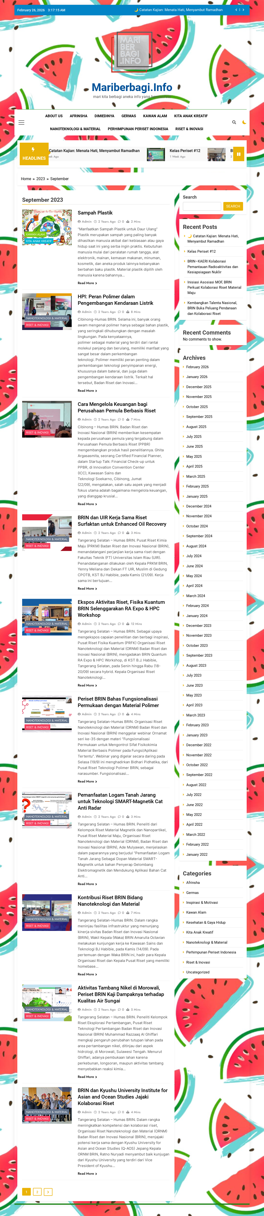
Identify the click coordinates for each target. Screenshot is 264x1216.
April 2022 (194, 824)
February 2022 (197, 844)
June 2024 (194, 566)
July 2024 (193, 556)
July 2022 (193, 795)
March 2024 (195, 596)
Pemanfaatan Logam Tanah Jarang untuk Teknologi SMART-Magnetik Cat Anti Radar (122, 807)
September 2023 (199, 655)
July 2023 (193, 675)
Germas (192, 893)
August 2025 (196, 427)
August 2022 (196, 785)
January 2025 (196, 496)
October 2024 (197, 526)
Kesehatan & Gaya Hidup (205, 922)
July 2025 (193, 436)
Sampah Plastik (96, 213)
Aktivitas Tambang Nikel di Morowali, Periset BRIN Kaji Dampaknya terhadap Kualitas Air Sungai (123, 1000)
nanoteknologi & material (75, 129)
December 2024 (198, 506)
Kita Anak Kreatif (39, 241)
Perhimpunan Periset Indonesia (211, 952)
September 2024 (199, 536)
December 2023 (198, 625)
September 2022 (199, 775)
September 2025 (199, 417)
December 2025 (198, 387)
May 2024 (194, 576)
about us (54, 116)
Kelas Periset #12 (205, 150)
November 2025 (199, 397)
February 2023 (197, 725)
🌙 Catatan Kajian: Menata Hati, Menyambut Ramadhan (178, 10)
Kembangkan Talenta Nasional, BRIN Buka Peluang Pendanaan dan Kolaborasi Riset (212, 308)
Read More (87, 283)
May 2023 (194, 695)
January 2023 (196, 735)
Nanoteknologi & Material (46, 318)
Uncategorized (197, 972)
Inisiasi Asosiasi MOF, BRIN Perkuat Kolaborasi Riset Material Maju (214, 287)
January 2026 (196, 377)
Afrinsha (78, 116)
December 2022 (198, 745)
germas (129, 116)
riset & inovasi (189, 129)
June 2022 (194, 805)
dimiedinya (104, 116)
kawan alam (155, 116)
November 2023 (199, 635)
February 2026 (197, 367)
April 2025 (194, 466)
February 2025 (197, 486)
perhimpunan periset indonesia (138, 129)
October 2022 (197, 765)
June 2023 (194, 685)
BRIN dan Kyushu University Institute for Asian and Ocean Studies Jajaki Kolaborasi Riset (120, 1103)
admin (87, 221)
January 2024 (196, 616)
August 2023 (196, 665)
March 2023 (195, 715)
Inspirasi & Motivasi (202, 902)
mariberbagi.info (132, 87)
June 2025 (194, 446)
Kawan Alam (35, 234)
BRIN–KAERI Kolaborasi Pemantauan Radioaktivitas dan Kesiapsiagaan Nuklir (212, 266)
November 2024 (199, 516)
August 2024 (196, 546)
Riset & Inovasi (37, 325)
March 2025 (195, 476)
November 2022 (199, 755)
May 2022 (194, 815)
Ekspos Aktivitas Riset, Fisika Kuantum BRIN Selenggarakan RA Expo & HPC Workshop (123, 614)
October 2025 (197, 407)
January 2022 (196, 854)
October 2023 (197, 645)
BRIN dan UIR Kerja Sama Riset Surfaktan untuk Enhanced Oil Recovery (114, 523)
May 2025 (194, 456)
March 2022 (195, 834)
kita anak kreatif (191, 116)
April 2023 (194, 705)
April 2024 (194, 586)
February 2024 (197, 606)
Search (190, 197)
